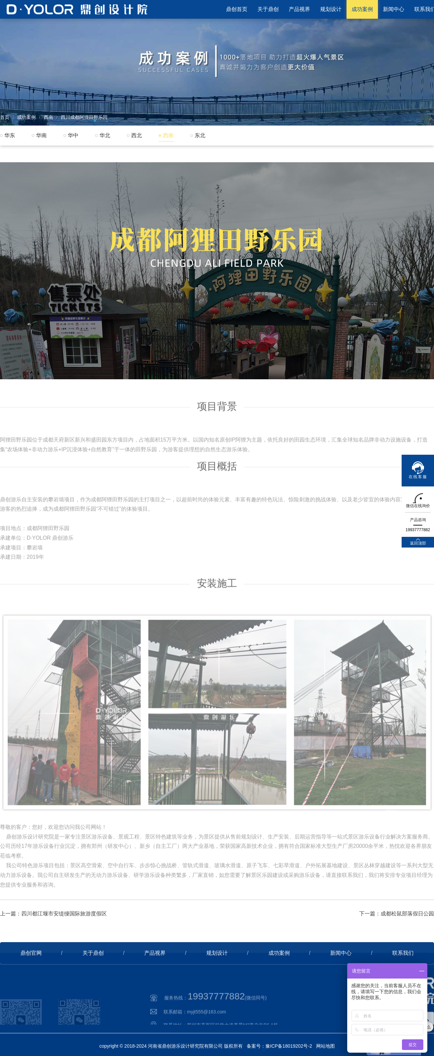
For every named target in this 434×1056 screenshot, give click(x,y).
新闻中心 (393, 9)
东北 (200, 135)
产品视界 (299, 9)
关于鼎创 (268, 9)
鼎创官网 (31, 977)
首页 (4, 117)
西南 (48, 117)
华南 (41, 135)
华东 (9, 135)
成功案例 (362, 9)
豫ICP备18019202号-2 (288, 1046)
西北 (136, 135)
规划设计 (331, 9)
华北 (104, 135)
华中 (73, 135)
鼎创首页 (236, 9)
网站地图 (325, 1046)
